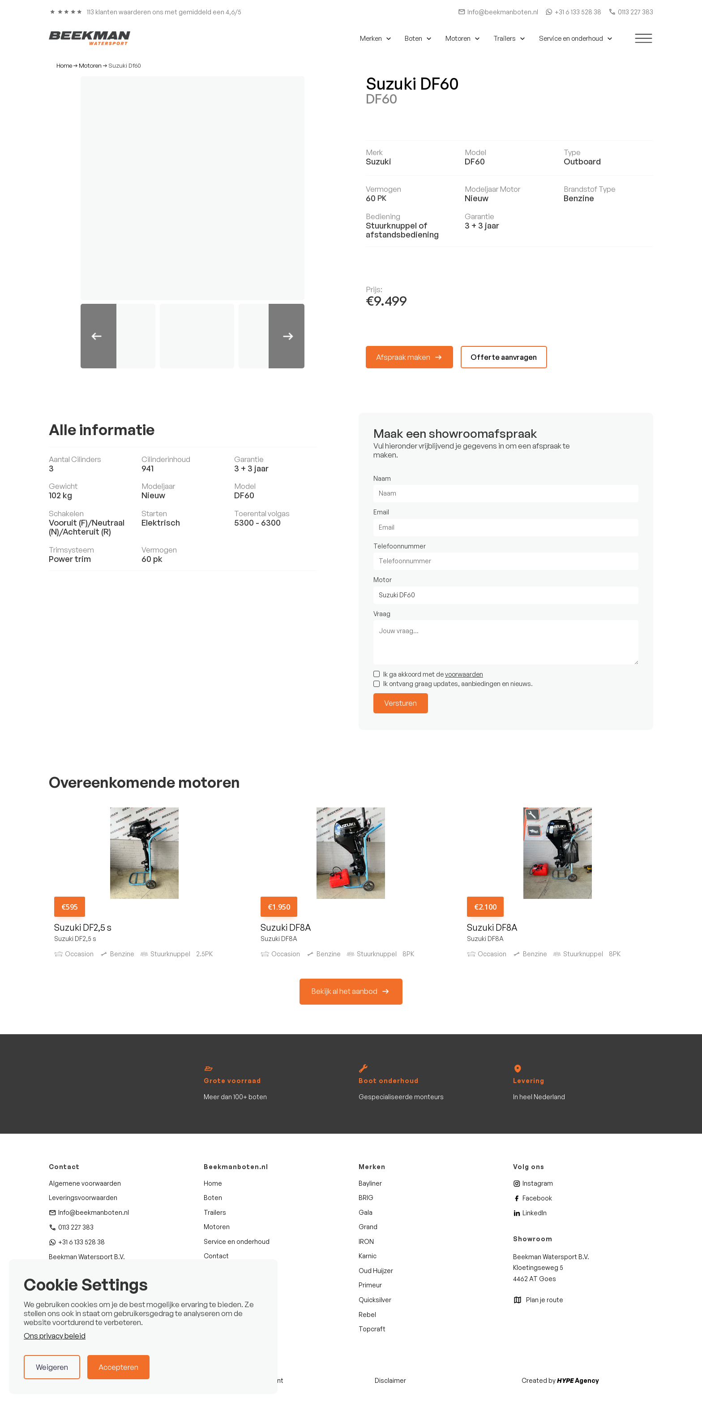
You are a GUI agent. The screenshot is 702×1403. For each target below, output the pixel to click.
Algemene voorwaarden (85, 1183)
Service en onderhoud (237, 1241)
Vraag (381, 613)
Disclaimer (390, 1380)
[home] (89, 38)
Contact (216, 1256)
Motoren (90, 66)
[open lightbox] (192, 188)
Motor (382, 579)
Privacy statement (255, 1380)
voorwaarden (464, 674)
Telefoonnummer (399, 546)
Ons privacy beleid (55, 1335)
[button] (374, 38)
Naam (382, 478)
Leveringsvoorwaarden (83, 1197)
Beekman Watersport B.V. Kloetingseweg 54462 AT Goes (551, 1267)
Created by (560, 1380)
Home (64, 66)
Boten (213, 1197)
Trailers (215, 1212)
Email (381, 512)
